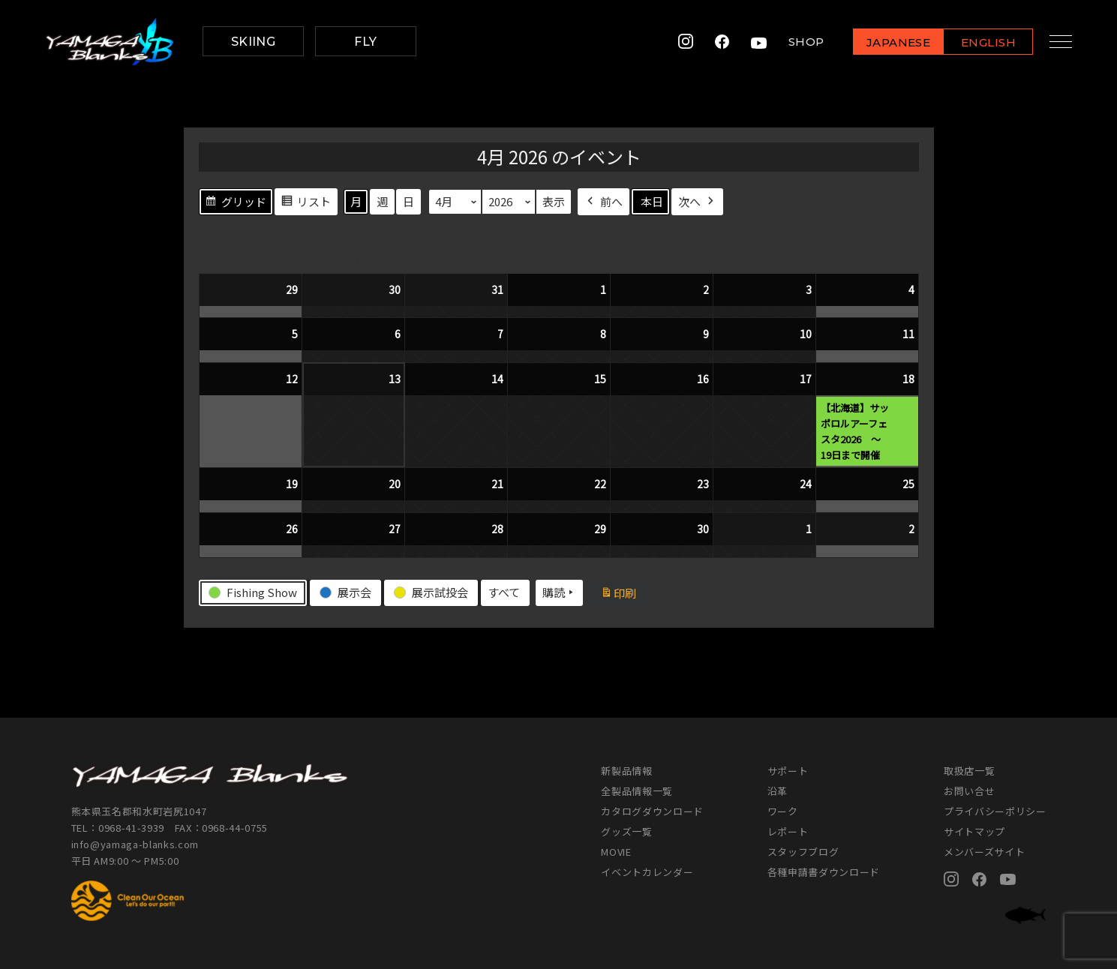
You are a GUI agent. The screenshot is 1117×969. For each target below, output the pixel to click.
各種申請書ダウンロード (823, 872)
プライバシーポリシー (995, 811)
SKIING (253, 41)
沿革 (777, 791)
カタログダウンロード (652, 811)
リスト (306, 203)
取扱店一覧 (969, 771)
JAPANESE (888, 42)
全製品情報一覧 (637, 791)
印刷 (624, 595)
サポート (788, 771)
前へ (603, 201)
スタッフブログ (803, 851)
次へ (697, 201)
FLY (365, 41)
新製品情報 (626, 771)
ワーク (782, 811)
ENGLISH (978, 42)
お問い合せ (969, 791)
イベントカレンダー (647, 872)
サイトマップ (974, 831)
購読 (559, 593)
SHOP (796, 41)
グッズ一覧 (626, 831)
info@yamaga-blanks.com (135, 844)
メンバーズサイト (984, 851)
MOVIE (616, 851)
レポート (788, 831)
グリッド (235, 203)
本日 (652, 201)
